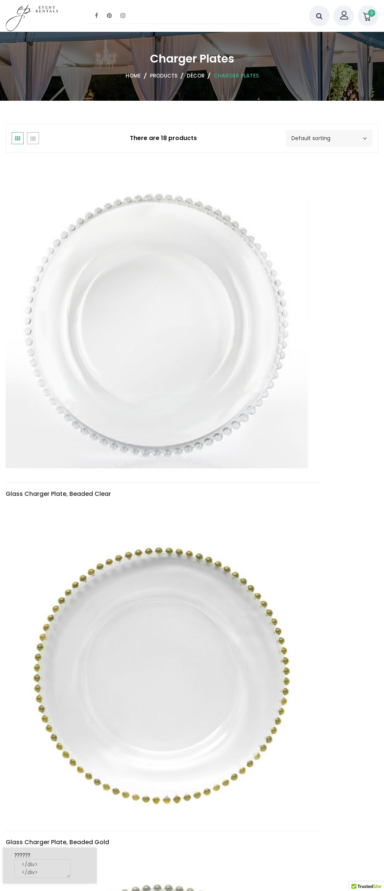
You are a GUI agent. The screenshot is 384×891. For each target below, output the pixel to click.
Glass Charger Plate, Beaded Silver (311, 298)
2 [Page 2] (353, 800)
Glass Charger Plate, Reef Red (51, 448)
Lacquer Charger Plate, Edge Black (184, 602)
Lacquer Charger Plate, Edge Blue (303, 598)
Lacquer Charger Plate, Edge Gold (310, 753)
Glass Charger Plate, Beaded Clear (58, 298)
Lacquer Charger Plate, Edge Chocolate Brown (49, 758)
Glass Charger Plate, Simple (168, 436)
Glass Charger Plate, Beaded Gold (184, 298)
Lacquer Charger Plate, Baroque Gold (309, 448)
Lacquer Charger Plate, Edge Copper (187, 752)
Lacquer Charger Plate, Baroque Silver (63, 598)
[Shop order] (329, 138)
